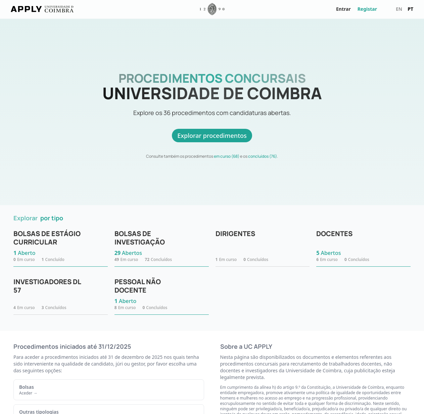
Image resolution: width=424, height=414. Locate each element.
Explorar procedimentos (212, 135)
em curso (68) (226, 156)
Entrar (343, 9)
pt (410, 9)
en (399, 9)
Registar (367, 9)
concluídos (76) (262, 156)
